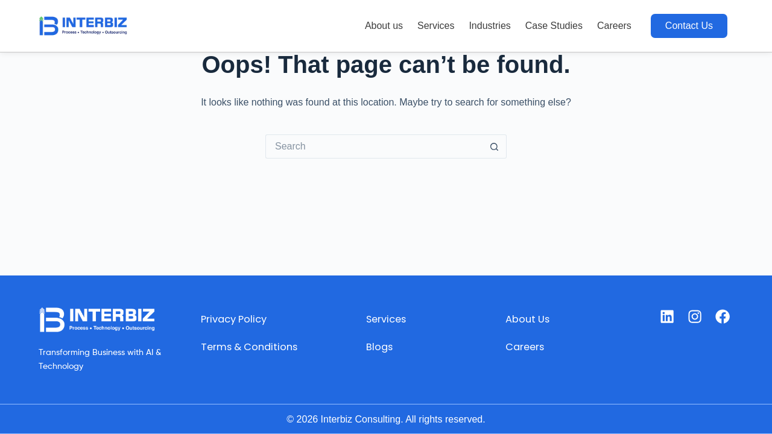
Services (435, 25)
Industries (489, 25)
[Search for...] (373, 146)
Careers (614, 25)
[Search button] (494, 146)
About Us (527, 319)
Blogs (378, 346)
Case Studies (554, 25)
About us (384, 25)
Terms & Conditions (221, 352)
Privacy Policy (228, 319)
